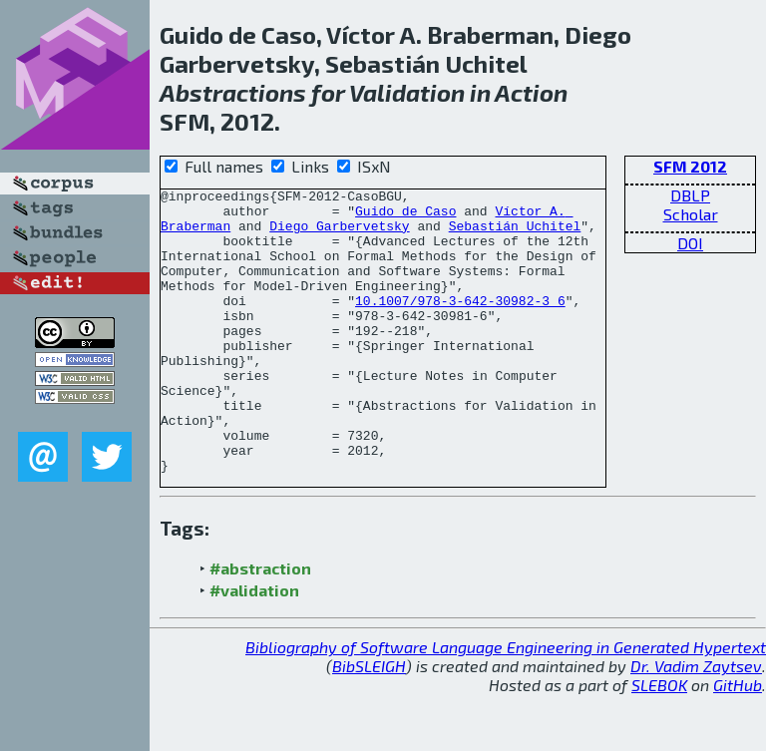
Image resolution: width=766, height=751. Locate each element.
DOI (690, 242)
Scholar (690, 213)
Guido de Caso (405, 216)
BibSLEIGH (369, 722)
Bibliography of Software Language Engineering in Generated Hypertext (505, 703)
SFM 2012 (690, 166)
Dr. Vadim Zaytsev (696, 722)
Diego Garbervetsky (339, 234)
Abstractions (233, 92)
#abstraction (260, 624)
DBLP (690, 195)
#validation (254, 646)
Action (531, 92)
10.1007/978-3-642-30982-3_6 (460, 324)
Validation (407, 92)
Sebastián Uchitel (515, 234)
